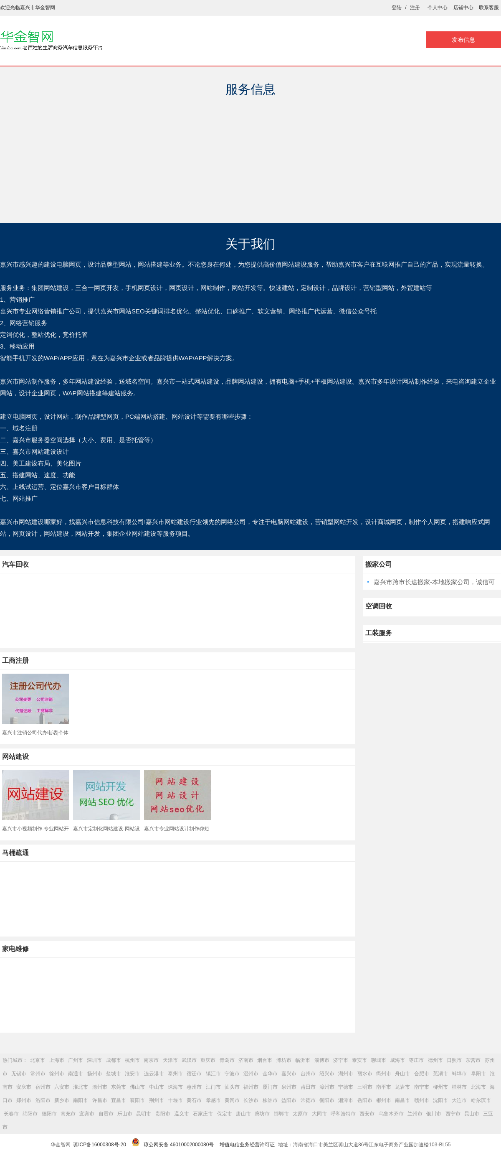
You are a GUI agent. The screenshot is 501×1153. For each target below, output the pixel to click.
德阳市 (49, 1114)
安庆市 (23, 1087)
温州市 (250, 1074)
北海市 (478, 1087)
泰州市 (175, 1074)
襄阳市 (137, 1100)
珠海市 (175, 1087)
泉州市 (288, 1087)
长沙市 (250, 1100)
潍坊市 (283, 1060)
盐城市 (113, 1074)
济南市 (245, 1060)
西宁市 (453, 1114)
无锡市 (18, 1074)
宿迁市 (194, 1074)
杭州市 (132, 1060)
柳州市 (440, 1087)
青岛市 (227, 1060)
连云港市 (154, 1074)
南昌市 (402, 1100)
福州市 (250, 1087)
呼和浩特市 (343, 1114)
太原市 (300, 1114)
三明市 (364, 1087)
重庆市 (207, 1060)
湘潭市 (345, 1100)
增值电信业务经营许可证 (247, 1145)
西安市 (366, 1114)
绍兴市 (326, 1074)
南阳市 (80, 1100)
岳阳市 (364, 1100)
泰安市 (359, 1060)
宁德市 (345, 1087)
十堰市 (175, 1100)
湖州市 (345, 1074)
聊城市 (378, 1060)
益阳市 (288, 1100)
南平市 (383, 1087)
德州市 (435, 1060)
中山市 (156, 1087)
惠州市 (194, 1087)
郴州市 (383, 1100)
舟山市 (402, 1074)
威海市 (397, 1060)
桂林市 (459, 1087)
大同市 (319, 1114)
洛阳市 (43, 1100)
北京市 (37, 1060)
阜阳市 (478, 1074)
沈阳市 (440, 1100)
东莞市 (118, 1087)
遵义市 (181, 1114)
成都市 (113, 1060)
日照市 (454, 1060)
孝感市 (213, 1100)
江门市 (213, 1087)
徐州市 (56, 1074)
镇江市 (213, 1074)
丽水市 (364, 1074)
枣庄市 (416, 1060)
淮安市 (132, 1074)
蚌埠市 (459, 1074)
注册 (415, 7)
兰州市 (415, 1114)
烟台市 (264, 1060)
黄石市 (194, 1100)
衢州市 (383, 1074)
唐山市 (243, 1114)
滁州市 (99, 1087)
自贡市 (106, 1114)
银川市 (433, 1114)
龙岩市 (402, 1087)
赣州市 (421, 1100)
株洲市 (270, 1100)
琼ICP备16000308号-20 (99, 1145)
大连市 (459, 1100)
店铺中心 (463, 7)
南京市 (151, 1060)
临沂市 (302, 1060)
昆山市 (471, 1114)
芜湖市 (440, 1074)
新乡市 (61, 1100)
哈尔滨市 (481, 1100)
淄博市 (321, 1060)
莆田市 (308, 1087)
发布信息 (463, 39)
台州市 (308, 1074)
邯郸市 (281, 1114)
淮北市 (80, 1087)
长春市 (11, 1114)
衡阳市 (326, 1100)
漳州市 (326, 1087)
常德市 (308, 1100)
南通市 (75, 1074)
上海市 (56, 1060)
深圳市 (94, 1060)
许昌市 (99, 1100)
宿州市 (43, 1087)
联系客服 (489, 7)
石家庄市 (203, 1114)
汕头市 (232, 1087)
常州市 (38, 1074)
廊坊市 (262, 1114)
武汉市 (189, 1060)
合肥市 (421, 1074)
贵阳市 (162, 1114)
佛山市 (137, 1087)
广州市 (75, 1060)
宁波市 (232, 1074)
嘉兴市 (288, 1074)
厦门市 (270, 1087)
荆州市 (156, 1100)
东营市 (473, 1060)
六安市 (61, 1087)
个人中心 (438, 7)
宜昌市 (118, 1100)
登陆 (397, 7)
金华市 (270, 1074)
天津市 (170, 1060)
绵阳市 (30, 1114)
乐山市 (124, 1114)
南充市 (68, 1114)
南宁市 (421, 1087)
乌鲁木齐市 (391, 1114)
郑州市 (23, 1100)
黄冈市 (232, 1100)
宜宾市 (86, 1114)
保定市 (224, 1114)
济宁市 (340, 1060)
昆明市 (143, 1114)
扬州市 (94, 1074)
